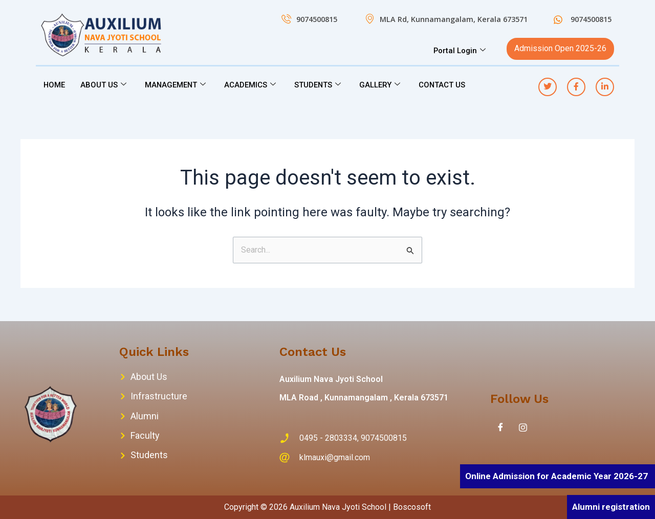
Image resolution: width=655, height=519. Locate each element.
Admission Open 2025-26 (560, 48)
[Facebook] (500, 427)
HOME (54, 84)
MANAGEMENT (176, 85)
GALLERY (382, 85)
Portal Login (459, 50)
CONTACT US (444, 84)
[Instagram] (523, 427)
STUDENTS (319, 85)
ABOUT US (104, 85)
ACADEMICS (251, 85)
